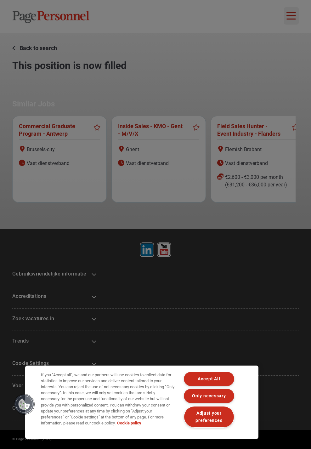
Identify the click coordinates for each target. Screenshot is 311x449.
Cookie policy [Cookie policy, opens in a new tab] (129, 423)
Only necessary (209, 396)
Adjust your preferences (208, 417)
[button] (24, 404)
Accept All (209, 379)
